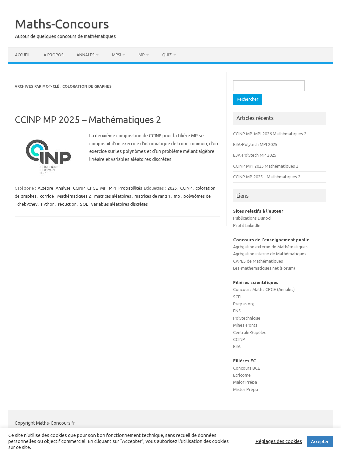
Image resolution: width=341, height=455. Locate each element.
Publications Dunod (252, 218)
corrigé (47, 196)
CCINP (79, 188)
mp (177, 196)
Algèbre (45, 188)
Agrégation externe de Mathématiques (270, 246)
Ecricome (242, 375)
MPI (112, 188)
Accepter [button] (320, 441)
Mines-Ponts (245, 325)
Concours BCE (246, 368)
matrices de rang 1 (152, 196)
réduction (67, 204)
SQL (84, 204)
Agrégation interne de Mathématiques (269, 253)
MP (142, 55)
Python (48, 204)
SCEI (237, 296)
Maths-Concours (62, 24)
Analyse (63, 188)
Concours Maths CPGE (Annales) (264, 289)
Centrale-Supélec (249, 332)
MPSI (116, 55)
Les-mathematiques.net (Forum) (264, 268)
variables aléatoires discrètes (119, 204)
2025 (172, 188)
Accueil (22, 55)
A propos (53, 55)
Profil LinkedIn (246, 225)
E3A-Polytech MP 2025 (254, 155)
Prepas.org (243, 303)
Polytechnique (246, 318)
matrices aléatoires (112, 196)
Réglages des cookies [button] (278, 441)
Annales (85, 55)
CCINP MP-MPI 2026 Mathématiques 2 (269, 133)
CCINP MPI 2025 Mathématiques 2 (265, 166)
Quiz (167, 55)
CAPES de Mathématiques (258, 261)
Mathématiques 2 (74, 196)
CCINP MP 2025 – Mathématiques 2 (88, 119)
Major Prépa (245, 382)
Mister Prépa (245, 389)
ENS (237, 310)
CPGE (92, 188)
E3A (236, 346)
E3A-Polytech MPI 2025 (255, 144)
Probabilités (130, 188)
